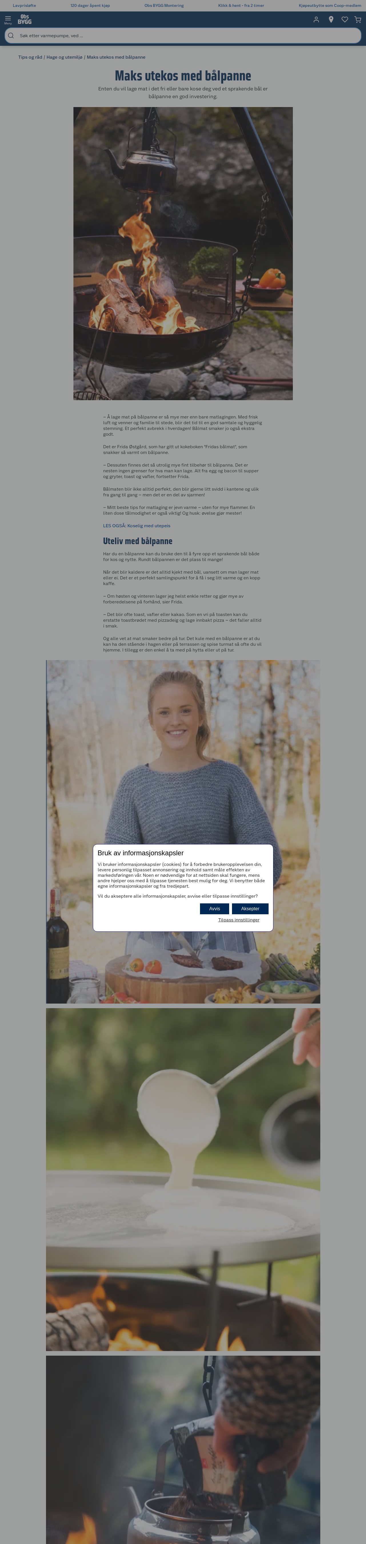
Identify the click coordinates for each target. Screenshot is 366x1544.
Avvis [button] (214, 908)
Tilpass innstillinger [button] (238, 920)
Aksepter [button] (250, 908)
